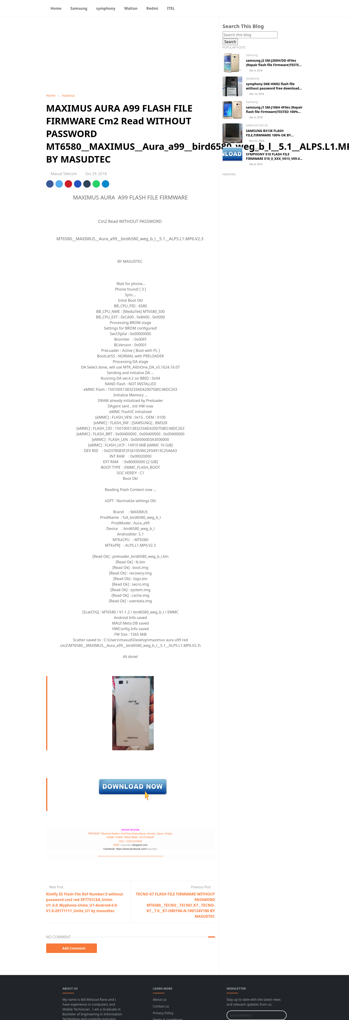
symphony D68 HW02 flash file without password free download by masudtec (272, 88)
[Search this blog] (250, 34)
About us (159, 999)
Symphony (252, 78)
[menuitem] (56, 8)
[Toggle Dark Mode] (291, 8)
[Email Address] (251, 1015)
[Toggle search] (299, 8)
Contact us (161, 1006)
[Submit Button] (281, 1015)
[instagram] (281, 8)
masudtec (126, 845)
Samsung (252, 55)
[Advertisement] (130, 54)
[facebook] (274, 8)
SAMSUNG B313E (257, 125)
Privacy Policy (163, 1013)
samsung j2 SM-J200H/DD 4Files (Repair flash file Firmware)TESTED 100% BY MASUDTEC (273, 64)
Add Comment (72, 948)
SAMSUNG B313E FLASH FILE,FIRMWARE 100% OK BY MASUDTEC (268, 135)
